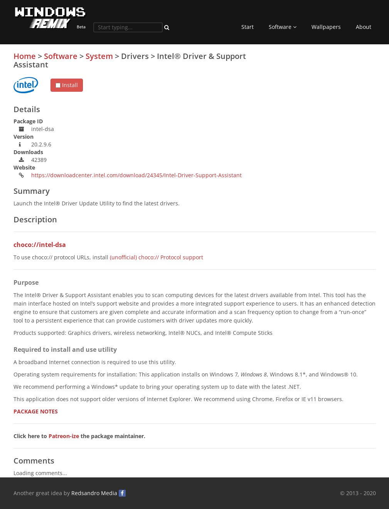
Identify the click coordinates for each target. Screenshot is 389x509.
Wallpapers (326, 26)
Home (24, 56)
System (99, 56)
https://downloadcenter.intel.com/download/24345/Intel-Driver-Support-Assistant (136, 175)
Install (67, 85)
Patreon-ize (64, 436)
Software (282, 26)
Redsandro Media (94, 493)
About (363, 26)
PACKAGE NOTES (35, 411)
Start (247, 26)
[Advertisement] (318, 106)
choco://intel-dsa (39, 244)
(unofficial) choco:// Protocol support (156, 257)
